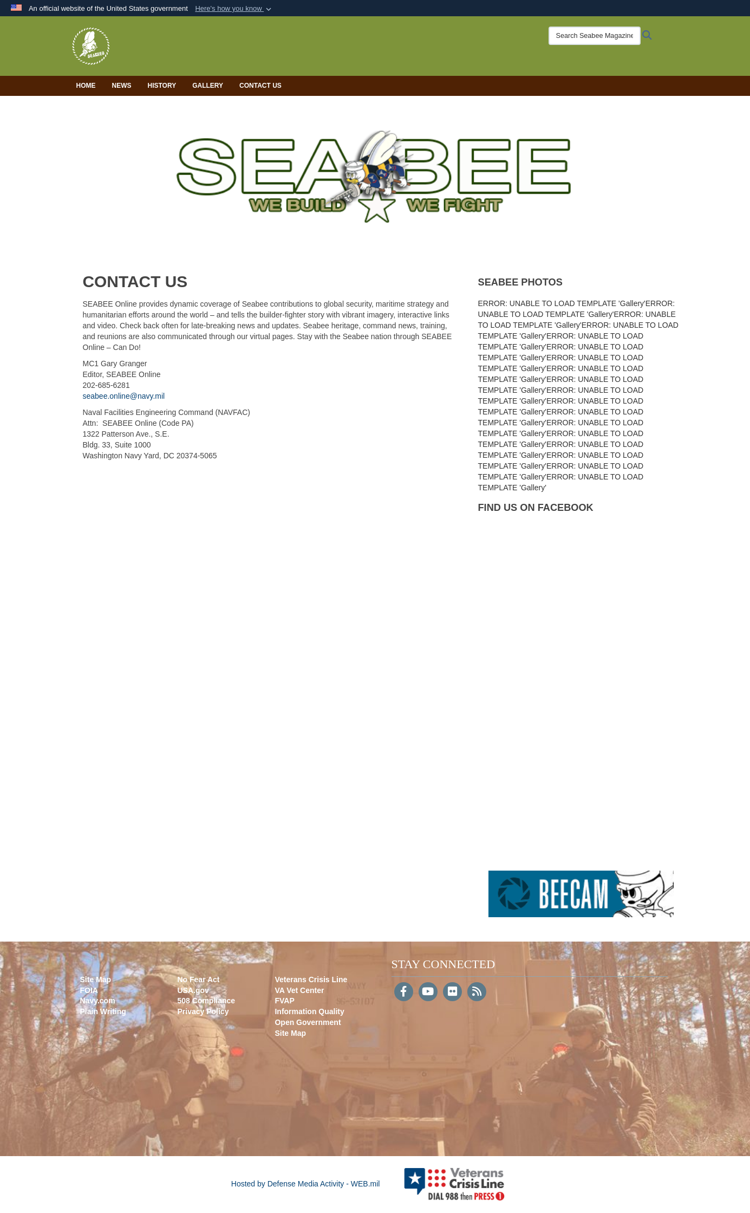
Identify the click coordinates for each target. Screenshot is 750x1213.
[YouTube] (428, 992)
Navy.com (97, 1000)
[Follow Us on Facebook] (403, 992)
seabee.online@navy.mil (124, 396)
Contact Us (260, 85)
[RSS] (476, 992)
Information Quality (309, 1011)
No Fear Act (198, 979)
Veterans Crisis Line (311, 979)
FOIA (89, 990)
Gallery (207, 85)
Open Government (308, 1022)
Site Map (96, 979)
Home (86, 85)
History (162, 85)
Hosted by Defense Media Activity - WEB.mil (305, 1183)
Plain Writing (103, 1011)
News (122, 85)
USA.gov (192, 990)
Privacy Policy (203, 1011)
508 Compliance (206, 1000)
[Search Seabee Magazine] (595, 36)
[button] (234, 8)
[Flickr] (452, 992)
